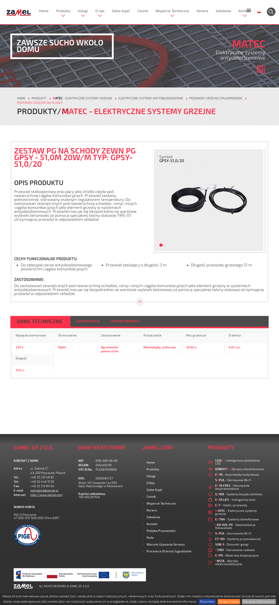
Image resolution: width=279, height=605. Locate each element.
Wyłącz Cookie (229, 601)
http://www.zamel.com (46, 495)
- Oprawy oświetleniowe (239, 469)
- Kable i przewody (231, 505)
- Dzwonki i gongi (231, 544)
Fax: (17, 486)
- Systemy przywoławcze (238, 539)
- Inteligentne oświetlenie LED (237, 462)
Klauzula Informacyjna (259, 601)
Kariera (202, 11)
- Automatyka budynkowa (237, 475)
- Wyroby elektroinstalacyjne (228, 562)
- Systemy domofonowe (237, 519)
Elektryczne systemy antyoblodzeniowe (150, 98)
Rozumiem (207, 601)
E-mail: (19, 490)
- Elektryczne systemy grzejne (82, 98)
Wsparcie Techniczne (172, 11)
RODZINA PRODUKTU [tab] (125, 321)
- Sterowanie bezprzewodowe (232, 487)
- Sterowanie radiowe (235, 550)
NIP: (81, 460)
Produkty (63, 11)
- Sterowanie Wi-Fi (233, 480)
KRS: (81, 478)
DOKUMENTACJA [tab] (88, 321)
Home (44, 11)
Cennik (143, 11)
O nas (99, 11)
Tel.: (16, 477)
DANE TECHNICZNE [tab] (40, 321)
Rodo (150, 538)
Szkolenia (223, 11)
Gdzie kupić (121, 11)
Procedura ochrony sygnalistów (169, 551)
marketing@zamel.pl (44, 490)
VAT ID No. (85, 469)
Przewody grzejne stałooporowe (215, 98)
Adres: (18, 468)
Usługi (83, 11)
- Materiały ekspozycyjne (237, 555)
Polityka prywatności (161, 531)
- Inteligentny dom (235, 500)
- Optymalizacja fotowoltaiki (235, 526)
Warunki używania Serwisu (166, 544)
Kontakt (245, 11)
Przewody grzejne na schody (40, 103)
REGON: (83, 465)
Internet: (20, 495)
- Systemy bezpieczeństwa (238, 494)
